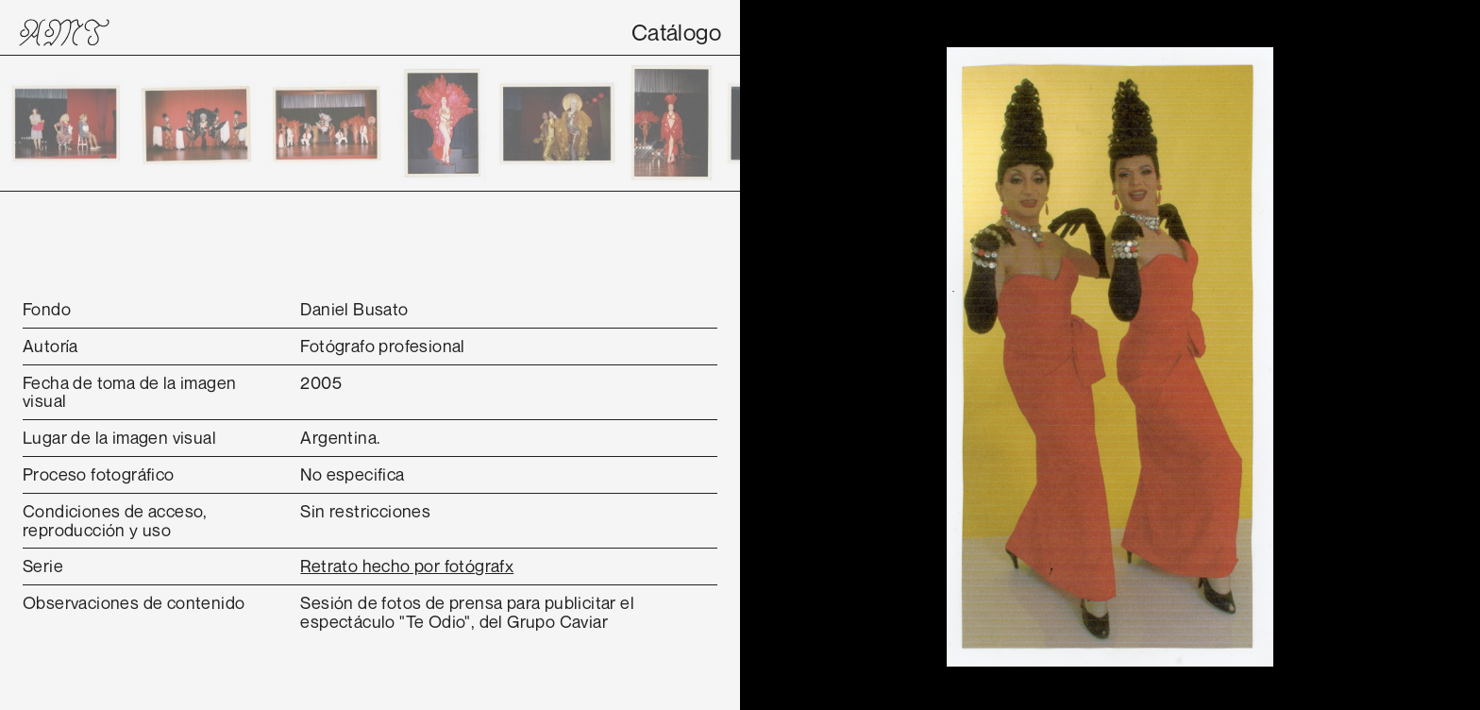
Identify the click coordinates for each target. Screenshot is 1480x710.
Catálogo (676, 32)
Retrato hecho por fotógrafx (406, 565)
